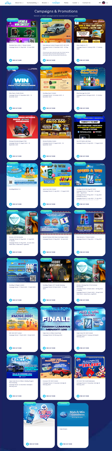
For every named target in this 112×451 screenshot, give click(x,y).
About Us (18, 3)
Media (66, 3)
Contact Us (86, 3)
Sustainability (32, 3)
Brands (44, 3)
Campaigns (56, 3)
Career (74, 3)
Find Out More (17, 60)
